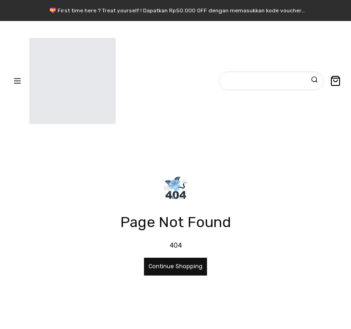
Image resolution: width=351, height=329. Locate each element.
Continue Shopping (175, 266)
